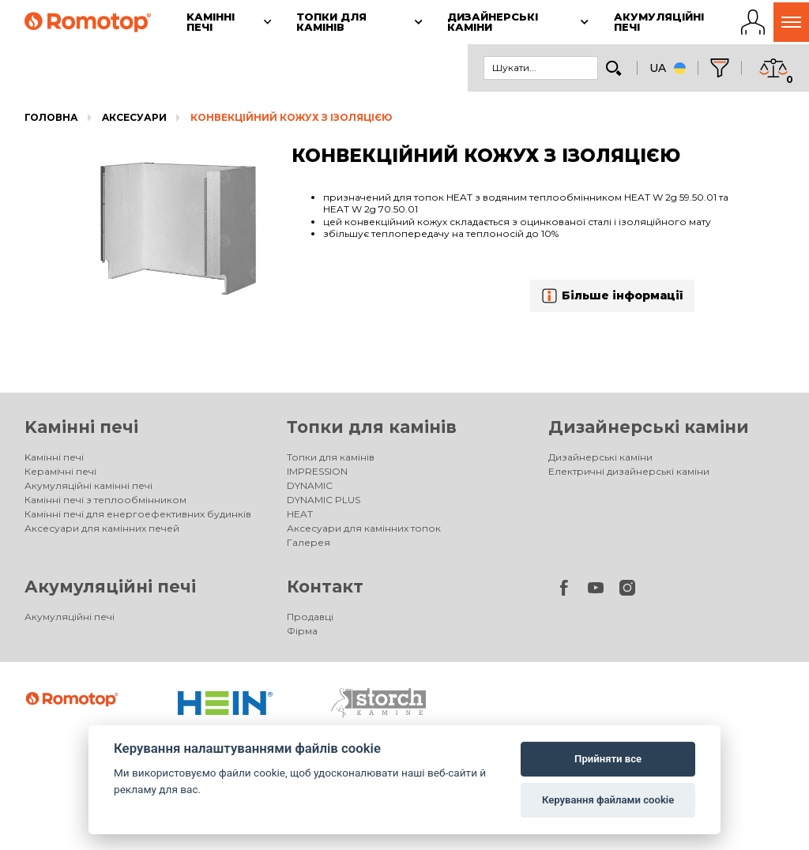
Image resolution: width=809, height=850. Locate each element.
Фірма (302, 631)
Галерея (308, 542)
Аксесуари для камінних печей (101, 528)
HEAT (300, 514)
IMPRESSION (317, 471)
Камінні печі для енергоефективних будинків (137, 514)
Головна (51, 117)
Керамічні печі (60, 471)
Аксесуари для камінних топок (364, 528)
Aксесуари (134, 117)
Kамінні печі (81, 427)
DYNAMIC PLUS (323, 500)
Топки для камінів (372, 427)
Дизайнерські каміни (648, 427)
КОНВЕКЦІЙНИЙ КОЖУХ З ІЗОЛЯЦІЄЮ (291, 117)
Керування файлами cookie (608, 800)
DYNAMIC (310, 485)
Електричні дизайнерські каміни (628, 471)
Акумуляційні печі (110, 586)
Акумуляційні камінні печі (88, 485)
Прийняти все (608, 759)
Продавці (310, 616)
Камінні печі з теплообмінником (105, 500)
